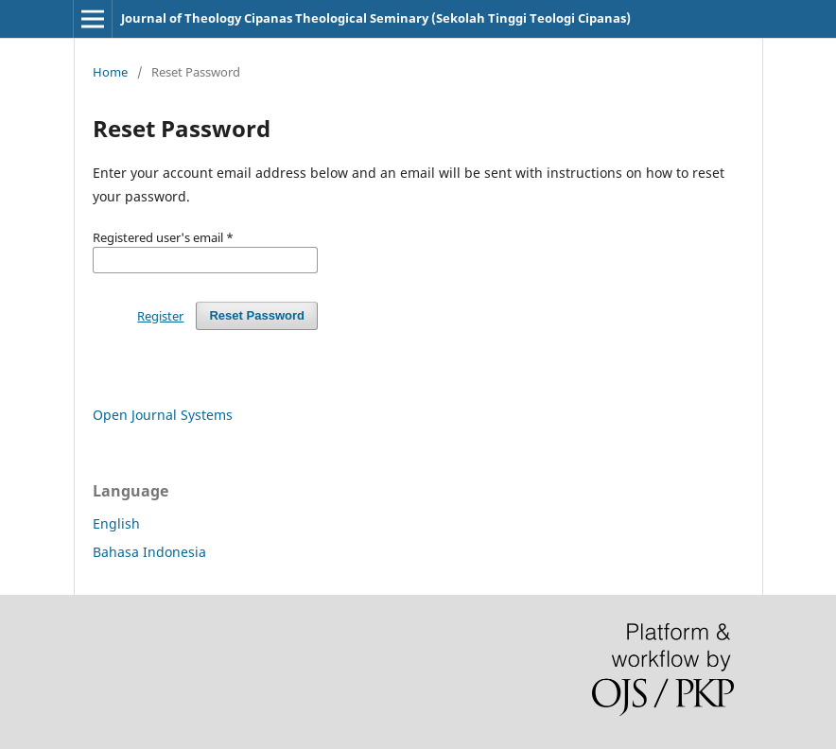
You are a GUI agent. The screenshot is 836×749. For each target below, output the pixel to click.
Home (110, 71)
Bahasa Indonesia (149, 552)
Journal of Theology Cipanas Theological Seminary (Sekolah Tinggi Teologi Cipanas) (376, 17)
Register (160, 315)
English (116, 523)
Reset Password (257, 315)
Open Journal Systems (163, 415)
